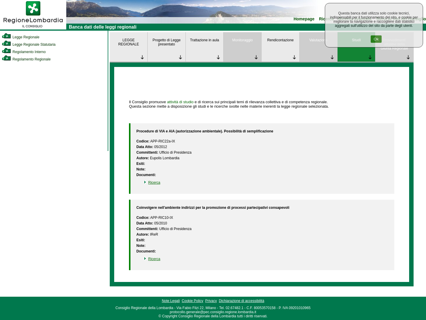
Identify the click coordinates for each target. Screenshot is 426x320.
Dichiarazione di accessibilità (241, 301)
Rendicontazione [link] (280, 40)
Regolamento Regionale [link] (26, 59)
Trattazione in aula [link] (204, 40)
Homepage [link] (303, 19)
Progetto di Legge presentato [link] (167, 42)
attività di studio (180, 102)
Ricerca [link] (154, 182)
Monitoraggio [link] (242, 40)
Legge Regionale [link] (20, 37)
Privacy (211, 301)
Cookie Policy (192, 301)
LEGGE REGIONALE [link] (128, 42)
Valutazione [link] (318, 40)
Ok (376, 39)
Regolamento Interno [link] (24, 52)
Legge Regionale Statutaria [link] (29, 44)
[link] (33, 28)
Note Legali (171, 301)
